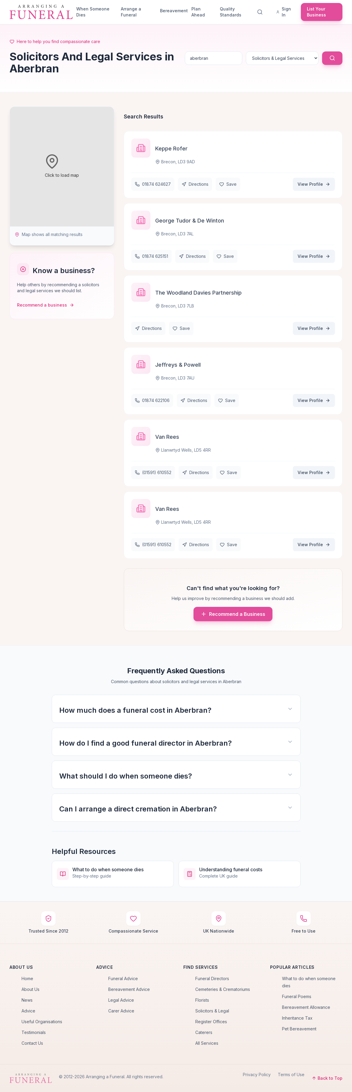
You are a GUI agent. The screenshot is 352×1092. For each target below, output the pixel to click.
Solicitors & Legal (212, 1010)
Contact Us (32, 1043)
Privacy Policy (257, 1074)
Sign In (283, 11)
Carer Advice (121, 1010)
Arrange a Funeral (131, 11)
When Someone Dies (92, 11)
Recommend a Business (233, 614)
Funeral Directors (212, 978)
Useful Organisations (42, 1021)
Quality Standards (230, 11)
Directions (195, 184)
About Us (30, 989)
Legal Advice (121, 1000)
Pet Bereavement (299, 1028)
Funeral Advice (123, 978)
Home (27, 978)
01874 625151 (151, 256)
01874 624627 (153, 184)
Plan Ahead (198, 11)
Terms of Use (291, 1074)
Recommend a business (45, 304)
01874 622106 (152, 400)
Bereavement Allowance (306, 1007)
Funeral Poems (296, 996)
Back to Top (327, 1078)
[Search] (261, 12)
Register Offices (211, 1021)
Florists (202, 1000)
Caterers (203, 1032)
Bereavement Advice (129, 989)
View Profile (314, 184)
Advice (28, 1010)
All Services (206, 1043)
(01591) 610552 (153, 472)
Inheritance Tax (297, 1018)
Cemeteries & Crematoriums (222, 989)
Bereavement (173, 10)
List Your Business (316, 11)
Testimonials (34, 1032)
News (27, 1000)
